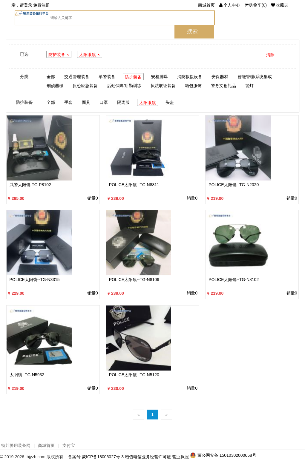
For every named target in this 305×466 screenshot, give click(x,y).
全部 (51, 76)
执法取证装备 (163, 85)
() (255, 5)
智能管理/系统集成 (254, 76)
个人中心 (229, 5)
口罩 (103, 102)
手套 (68, 102)
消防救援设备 (189, 76)
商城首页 (206, 5)
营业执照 (180, 456)
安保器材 (219, 76)
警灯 (249, 85)
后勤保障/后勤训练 (124, 85)
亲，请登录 (21, 5)
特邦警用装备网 (15, 445)
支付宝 (68, 445)
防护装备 (56, 54)
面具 (86, 102)
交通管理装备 (76, 76)
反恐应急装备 (85, 85)
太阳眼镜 (87, 54)
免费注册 (41, 5)
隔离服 (123, 102)
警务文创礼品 (223, 85)
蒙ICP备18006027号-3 (103, 456)
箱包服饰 (193, 85)
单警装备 (107, 76)
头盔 (169, 102)
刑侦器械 (55, 85)
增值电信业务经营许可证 (148, 456)
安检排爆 (159, 76)
